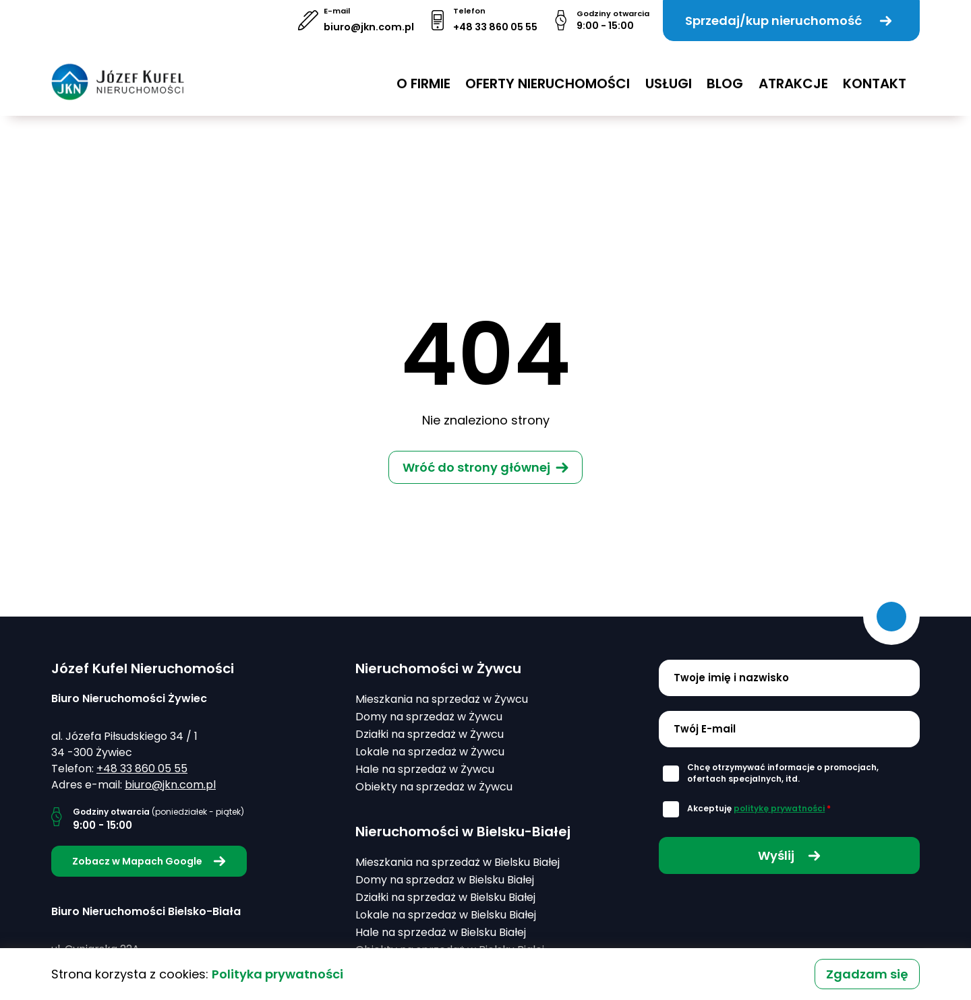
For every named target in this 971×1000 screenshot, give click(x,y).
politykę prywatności (779, 808)
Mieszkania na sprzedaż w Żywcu (441, 699)
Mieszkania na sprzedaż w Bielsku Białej (457, 862)
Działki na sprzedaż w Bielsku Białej (445, 897)
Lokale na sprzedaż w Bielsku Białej (445, 915)
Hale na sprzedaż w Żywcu (424, 769)
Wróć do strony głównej (476, 467)
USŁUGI (668, 73)
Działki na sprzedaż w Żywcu (429, 734)
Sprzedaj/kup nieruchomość (788, 20)
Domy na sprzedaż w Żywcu (428, 716)
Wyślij (789, 855)
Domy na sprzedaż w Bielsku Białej (444, 879)
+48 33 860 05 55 (495, 27)
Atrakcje (793, 73)
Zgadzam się (867, 974)
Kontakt (874, 73)
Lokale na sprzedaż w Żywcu (429, 751)
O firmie (423, 73)
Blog (725, 73)
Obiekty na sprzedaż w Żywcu (433, 786)
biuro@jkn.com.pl (369, 27)
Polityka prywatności (277, 974)
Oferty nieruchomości (547, 73)
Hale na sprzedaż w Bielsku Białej (440, 932)
